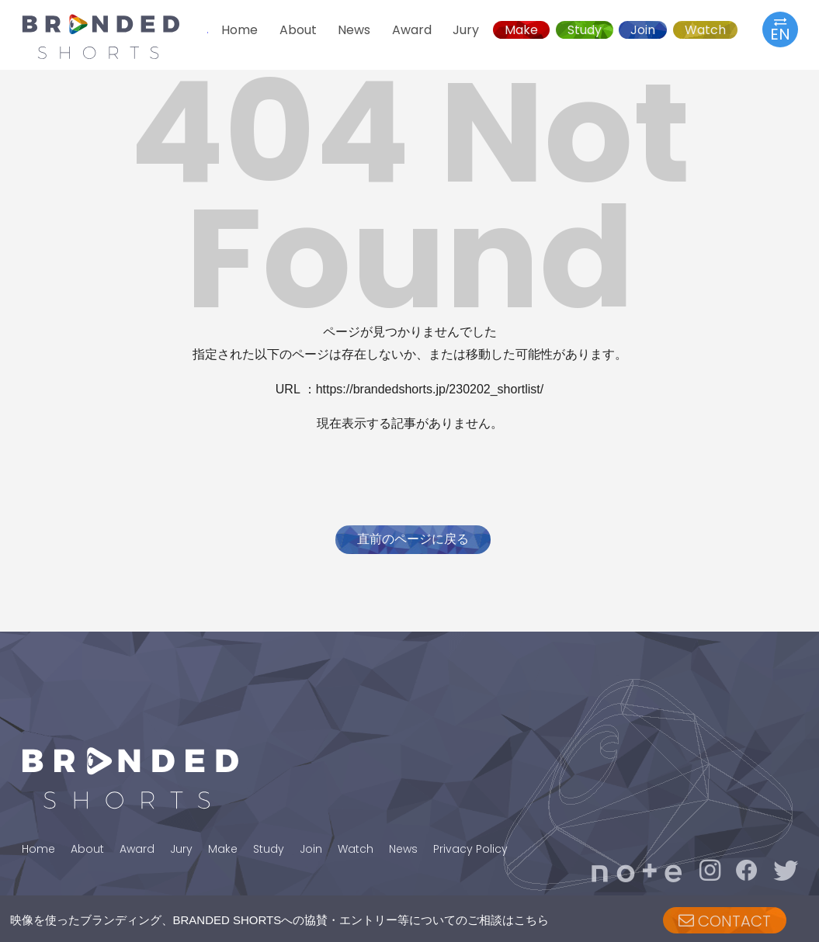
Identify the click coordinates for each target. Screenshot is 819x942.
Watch (705, 30)
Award (412, 30)
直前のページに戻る (413, 538)
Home (239, 30)
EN (780, 29)
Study (584, 30)
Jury (466, 30)
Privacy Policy (470, 849)
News (354, 30)
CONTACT (724, 921)
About (298, 30)
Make (521, 30)
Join (642, 30)
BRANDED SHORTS (115, 36)
